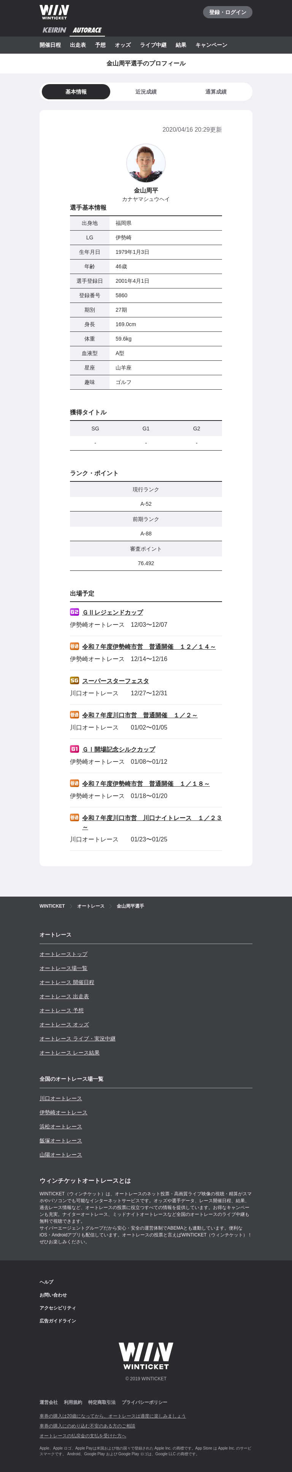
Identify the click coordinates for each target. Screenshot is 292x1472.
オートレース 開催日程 (67, 982)
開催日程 (50, 45)
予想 (100, 45)
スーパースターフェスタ (115, 681)
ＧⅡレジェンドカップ (112, 612)
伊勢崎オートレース (63, 1112)
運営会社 (49, 1402)
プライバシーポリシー (144, 1402)
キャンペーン (211, 45)
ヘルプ (46, 1282)
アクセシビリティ (58, 1308)
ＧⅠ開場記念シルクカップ (118, 749)
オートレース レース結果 (70, 1053)
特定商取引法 (102, 1402)
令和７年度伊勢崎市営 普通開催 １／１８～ (146, 784)
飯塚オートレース (61, 1140)
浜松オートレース (61, 1126)
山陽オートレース (61, 1155)
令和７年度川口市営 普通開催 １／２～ (140, 715)
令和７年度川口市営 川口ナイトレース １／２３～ (152, 822)
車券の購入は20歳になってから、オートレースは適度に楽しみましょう (113, 1416)
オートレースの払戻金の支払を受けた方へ (83, 1436)
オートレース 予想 (62, 1010)
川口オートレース (61, 1098)
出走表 (78, 45)
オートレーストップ (63, 954)
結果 (181, 45)
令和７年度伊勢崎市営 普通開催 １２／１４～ (149, 647)
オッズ (123, 45)
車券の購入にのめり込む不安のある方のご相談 (87, 1426)
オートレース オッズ (64, 1024)
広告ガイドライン (58, 1321)
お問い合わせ (53, 1295)
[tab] (146, 91)
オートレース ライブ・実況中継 (78, 1038)
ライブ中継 (153, 45)
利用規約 (73, 1402)
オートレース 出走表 (64, 996)
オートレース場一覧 (63, 968)
